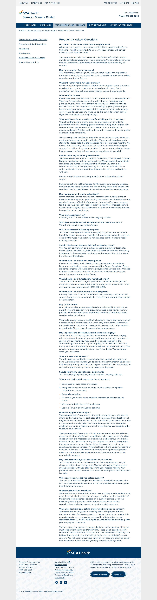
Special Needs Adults (29, 62)
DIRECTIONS (36, 3)
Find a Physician (100, 574)
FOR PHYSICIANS (52, 3)
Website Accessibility (64, 570)
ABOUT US (23, 3)
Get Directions (25, 572)
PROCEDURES (30, 25)
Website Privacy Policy (64, 572)
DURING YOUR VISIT (97, 25)
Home (21, 30)
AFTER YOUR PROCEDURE (121, 25)
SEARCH (135, 3)
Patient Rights (61, 565)
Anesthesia (24, 49)
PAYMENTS (124, 3)
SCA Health (59, 578)
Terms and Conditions (64, 575)
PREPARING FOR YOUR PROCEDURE (70, 25)
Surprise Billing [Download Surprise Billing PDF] (62, 562)
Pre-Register (25, 53)
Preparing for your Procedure (41, 30)
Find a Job (118, 574)
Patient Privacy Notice (64, 567)
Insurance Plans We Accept (32, 58)
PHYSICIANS (45, 25)
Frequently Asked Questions (32, 44)
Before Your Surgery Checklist (33, 39)
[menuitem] (30, 25)
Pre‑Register (110, 3)
